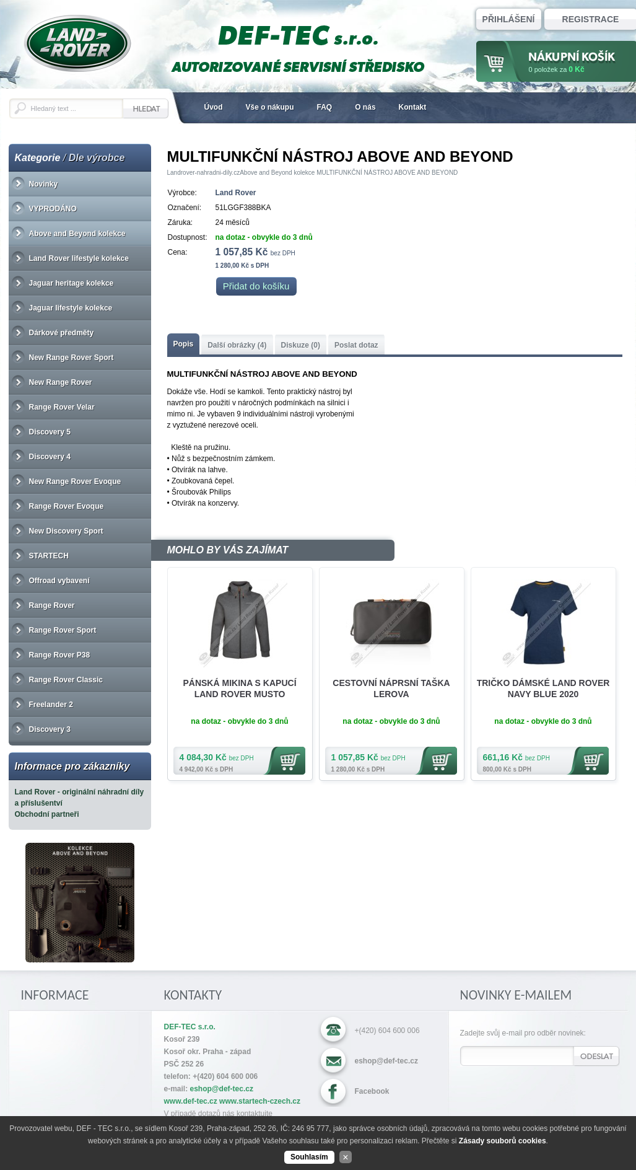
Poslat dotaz (356, 345)
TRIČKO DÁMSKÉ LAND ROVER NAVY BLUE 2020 (543, 688)
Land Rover (236, 192)
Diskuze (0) (300, 345)
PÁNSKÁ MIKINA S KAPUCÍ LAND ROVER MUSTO (239, 688)
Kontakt (413, 107)
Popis (183, 344)
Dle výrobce (97, 157)
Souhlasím (309, 1157)
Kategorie (38, 157)
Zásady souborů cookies (502, 1141)
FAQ (325, 107)
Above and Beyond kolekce (277, 172)
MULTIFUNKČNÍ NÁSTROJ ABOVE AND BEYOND (387, 172)
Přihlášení (508, 19)
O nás (365, 107)
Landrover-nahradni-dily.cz (203, 172)
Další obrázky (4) (236, 345)
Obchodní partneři (47, 814)
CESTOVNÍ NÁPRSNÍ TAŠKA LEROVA (391, 688)
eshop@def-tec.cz (386, 1061)
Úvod (213, 107)
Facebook (372, 1091)
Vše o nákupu (270, 107)
